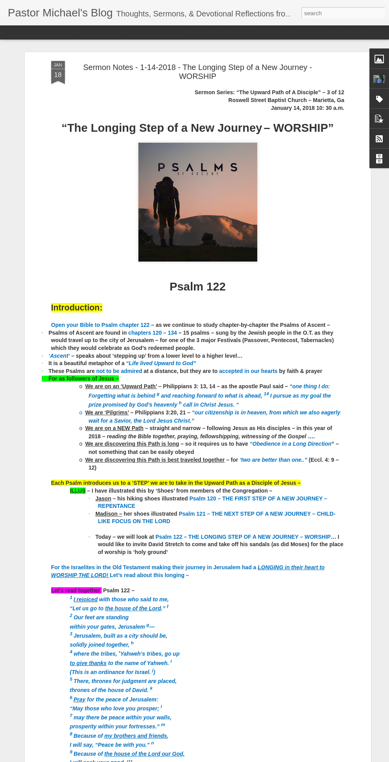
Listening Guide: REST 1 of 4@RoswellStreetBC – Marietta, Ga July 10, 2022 (190, 579)
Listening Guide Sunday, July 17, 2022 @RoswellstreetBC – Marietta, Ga (174, 490)
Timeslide (168, 32)
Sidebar (113, 32)
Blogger (219, 757)
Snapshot (139, 32)
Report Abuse (242, 757)
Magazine (64, 32)
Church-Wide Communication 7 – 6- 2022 (178, 664)
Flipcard (37, 32)
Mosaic (89, 32)
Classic (13, 32)
